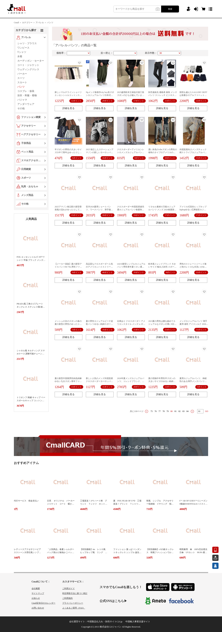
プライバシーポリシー (72, 603)
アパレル (26, 37)
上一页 (146, 411)
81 (175, 411)
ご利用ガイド (68, 588)
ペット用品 (27, 152)
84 (187, 411)
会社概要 (36, 588)
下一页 (192, 411)
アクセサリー (28, 125)
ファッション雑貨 (31, 117)
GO (206, 411)
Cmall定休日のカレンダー (43, 603)
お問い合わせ (38, 608)
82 (179, 411)
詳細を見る (68, 108)
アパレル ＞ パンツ (44, 22)
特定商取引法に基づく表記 (74, 593)
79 (167, 411)
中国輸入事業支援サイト (137, 621)
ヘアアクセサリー (31, 134)
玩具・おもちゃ (29, 186)
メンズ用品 (27, 195)
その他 (24, 204)
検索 (170, 9)
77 (160, 411)
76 (156, 411)
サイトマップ (38, 593)
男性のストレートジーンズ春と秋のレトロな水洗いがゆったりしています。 (193, 267)
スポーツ (26, 178)
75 (152, 411)
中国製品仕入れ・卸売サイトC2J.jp (104, 621)
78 (164, 411)
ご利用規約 (67, 598)
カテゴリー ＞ (28, 22)
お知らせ (36, 598)
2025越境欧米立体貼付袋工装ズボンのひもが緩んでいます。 (130, 95)
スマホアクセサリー (31, 160)
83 (183, 411)
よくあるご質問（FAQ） (73, 608)
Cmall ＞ (18, 22)
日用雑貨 (26, 169)
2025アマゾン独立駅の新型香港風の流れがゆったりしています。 (68, 209)
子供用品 (26, 143)
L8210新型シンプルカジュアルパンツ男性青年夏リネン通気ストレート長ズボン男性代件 (131, 267)
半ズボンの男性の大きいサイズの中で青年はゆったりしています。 (68, 152)
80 (171, 411)
